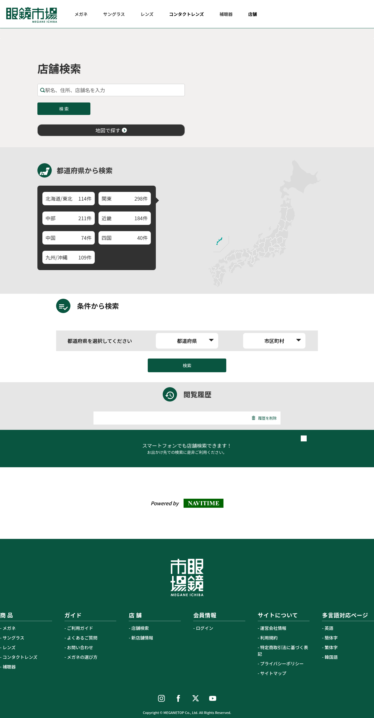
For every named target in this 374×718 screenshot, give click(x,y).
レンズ (9, 647)
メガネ (9, 628)
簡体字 (331, 638)
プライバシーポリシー (282, 663)
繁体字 (331, 647)
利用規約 (269, 638)
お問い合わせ (80, 647)
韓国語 (331, 657)
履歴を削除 (264, 418)
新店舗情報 (142, 638)
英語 (329, 628)
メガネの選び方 (82, 657)
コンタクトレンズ (19, 657)
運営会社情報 (273, 628)
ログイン (204, 628)
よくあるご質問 (82, 638)
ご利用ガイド (80, 628)
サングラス (13, 638)
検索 (187, 365)
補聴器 (9, 666)
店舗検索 (140, 628)
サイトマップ (273, 673)
